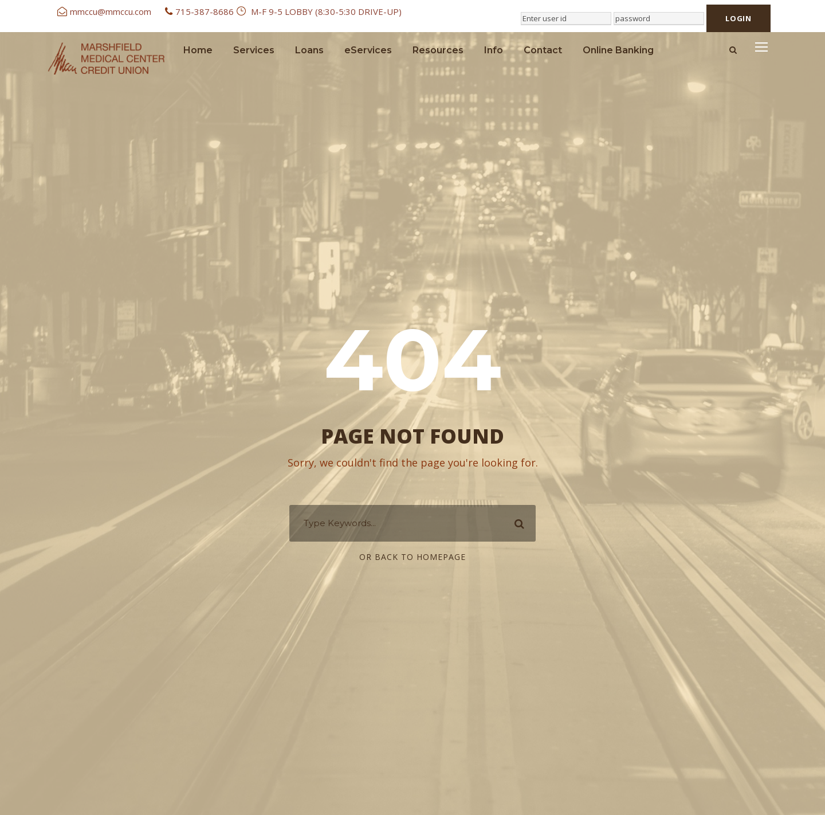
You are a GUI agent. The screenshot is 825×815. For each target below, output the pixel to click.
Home (198, 50)
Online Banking (618, 50)
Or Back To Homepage (412, 556)
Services (253, 50)
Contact (543, 50)
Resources (437, 50)
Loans (309, 50)
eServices (368, 50)
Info (493, 50)
